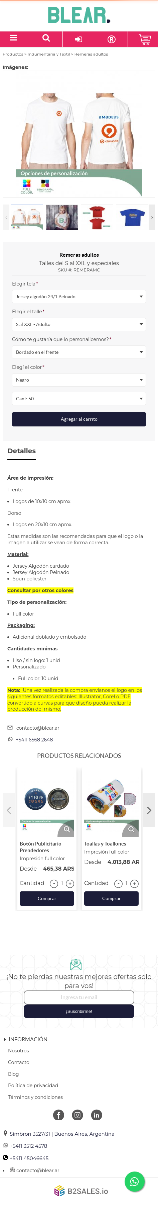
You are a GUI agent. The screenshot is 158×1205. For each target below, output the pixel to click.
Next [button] (152, 217)
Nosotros (18, 1051)
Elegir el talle (28, 312)
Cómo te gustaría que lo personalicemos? (61, 339)
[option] (79, 134)
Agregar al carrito (79, 419)
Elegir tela (25, 284)
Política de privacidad (33, 1085)
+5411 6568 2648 (34, 740)
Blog (13, 1074)
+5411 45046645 (25, 1158)
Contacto (18, 1062)
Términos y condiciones (35, 1097)
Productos (13, 54)
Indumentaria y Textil (49, 54)
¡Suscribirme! (79, 1011)
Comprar (47, 898)
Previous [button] (6, 217)
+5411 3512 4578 (25, 1146)
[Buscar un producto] (46, 39)
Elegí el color (28, 367)
